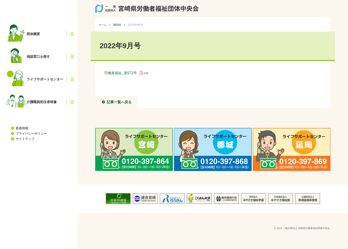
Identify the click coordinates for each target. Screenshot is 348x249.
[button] (72, 34)
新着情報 (22, 128)
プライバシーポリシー (31, 133)
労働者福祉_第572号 (127, 73)
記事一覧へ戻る (119, 102)
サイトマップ (25, 139)
